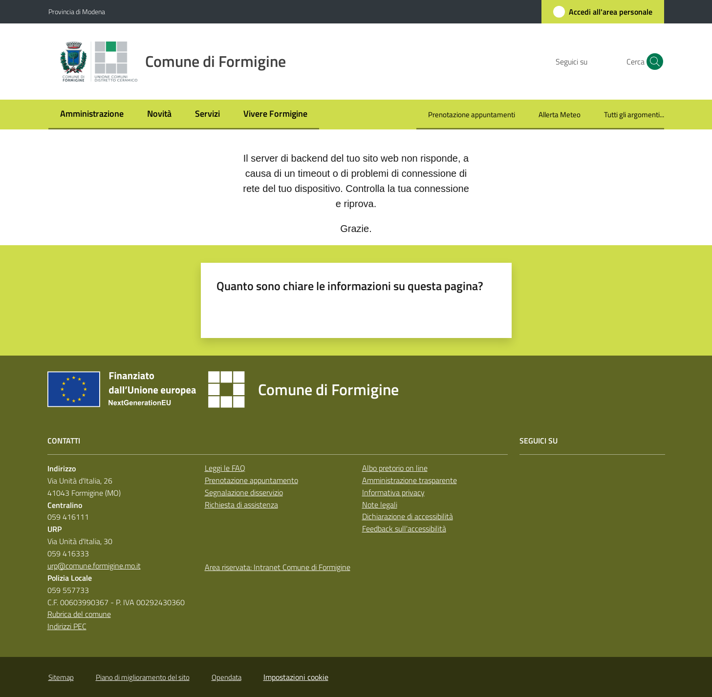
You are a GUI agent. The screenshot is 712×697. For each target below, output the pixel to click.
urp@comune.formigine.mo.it (94, 565)
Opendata (226, 677)
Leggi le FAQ (225, 468)
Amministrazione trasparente (409, 480)
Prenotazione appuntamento (251, 480)
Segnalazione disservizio (244, 492)
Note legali (379, 504)
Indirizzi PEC (66, 626)
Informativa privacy (393, 492)
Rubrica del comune (79, 614)
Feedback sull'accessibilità (404, 528)
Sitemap (61, 677)
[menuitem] (91, 114)
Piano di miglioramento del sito (143, 677)
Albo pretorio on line (395, 468)
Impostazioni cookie (295, 677)
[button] (652, 61)
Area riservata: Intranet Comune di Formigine (277, 567)
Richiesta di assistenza (241, 504)
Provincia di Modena (76, 11)
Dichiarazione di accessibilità (407, 516)
